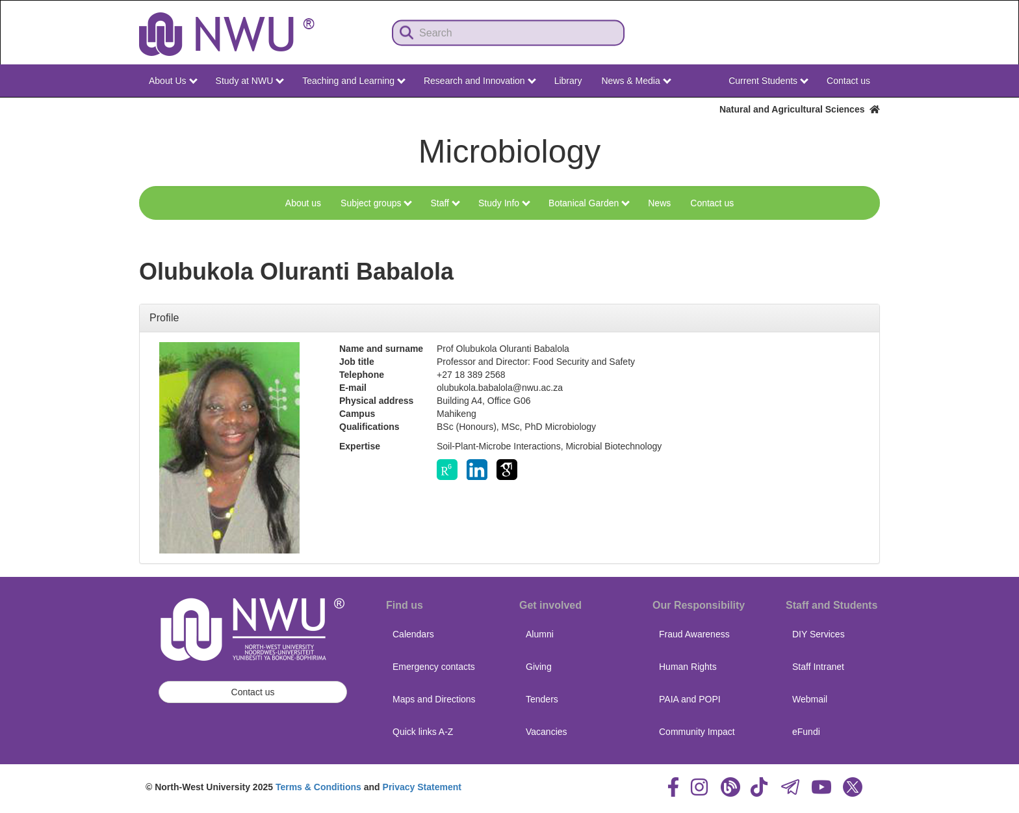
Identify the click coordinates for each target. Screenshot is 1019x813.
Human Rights (688, 666)
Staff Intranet (818, 666)
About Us (173, 80)
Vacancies (546, 731)
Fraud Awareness (694, 634)
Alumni (540, 634)
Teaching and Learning (354, 80)
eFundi (806, 731)
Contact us (848, 80)
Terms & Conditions (318, 787)
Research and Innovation (480, 80)
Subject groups (376, 203)
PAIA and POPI (690, 699)
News (659, 203)
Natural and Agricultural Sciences (799, 109)
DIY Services (818, 634)
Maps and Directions (434, 699)
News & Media (636, 80)
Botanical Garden (589, 203)
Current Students (768, 80)
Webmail (809, 699)
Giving (539, 666)
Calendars (413, 634)
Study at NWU (250, 80)
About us (303, 203)
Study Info (504, 203)
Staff (444, 203)
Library (568, 80)
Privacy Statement (422, 787)
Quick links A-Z (423, 731)
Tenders (542, 699)
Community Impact (697, 731)
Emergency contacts (434, 666)
